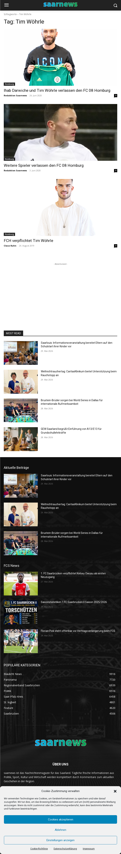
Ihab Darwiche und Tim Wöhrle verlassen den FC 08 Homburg (57, 90)
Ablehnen (60, 830)
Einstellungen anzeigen (60, 840)
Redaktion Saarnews (15, 95)
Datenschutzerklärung (65, 848)
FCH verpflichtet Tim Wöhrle (28, 240)
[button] (115, 791)
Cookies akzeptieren (60, 819)
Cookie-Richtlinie (39, 848)
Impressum (89, 848)
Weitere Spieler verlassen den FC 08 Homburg (44, 165)
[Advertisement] (60, 289)
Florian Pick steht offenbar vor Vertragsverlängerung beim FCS (78, 630)
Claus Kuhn (10, 245)
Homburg (9, 84)
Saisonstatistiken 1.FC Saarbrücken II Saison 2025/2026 (74, 602)
